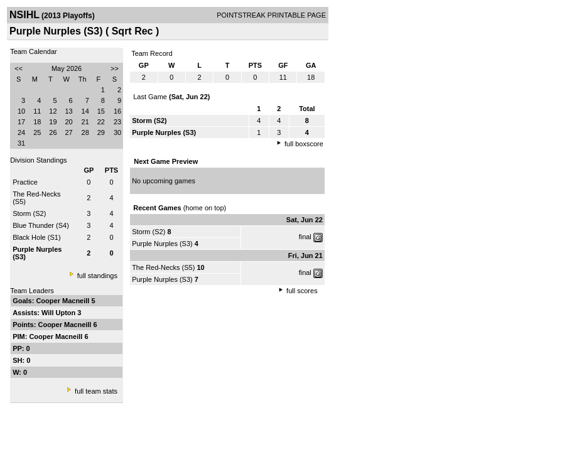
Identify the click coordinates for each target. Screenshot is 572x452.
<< (18, 68)
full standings (97, 275)
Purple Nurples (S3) (162, 243)
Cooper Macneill (63, 300)
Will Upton (59, 312)
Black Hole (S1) (36, 237)
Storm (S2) (29, 213)
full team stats (96, 391)
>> (115, 68)
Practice (25, 182)
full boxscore (303, 144)
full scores (302, 290)
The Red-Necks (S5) (163, 267)
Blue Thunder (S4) (41, 225)
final (305, 236)
